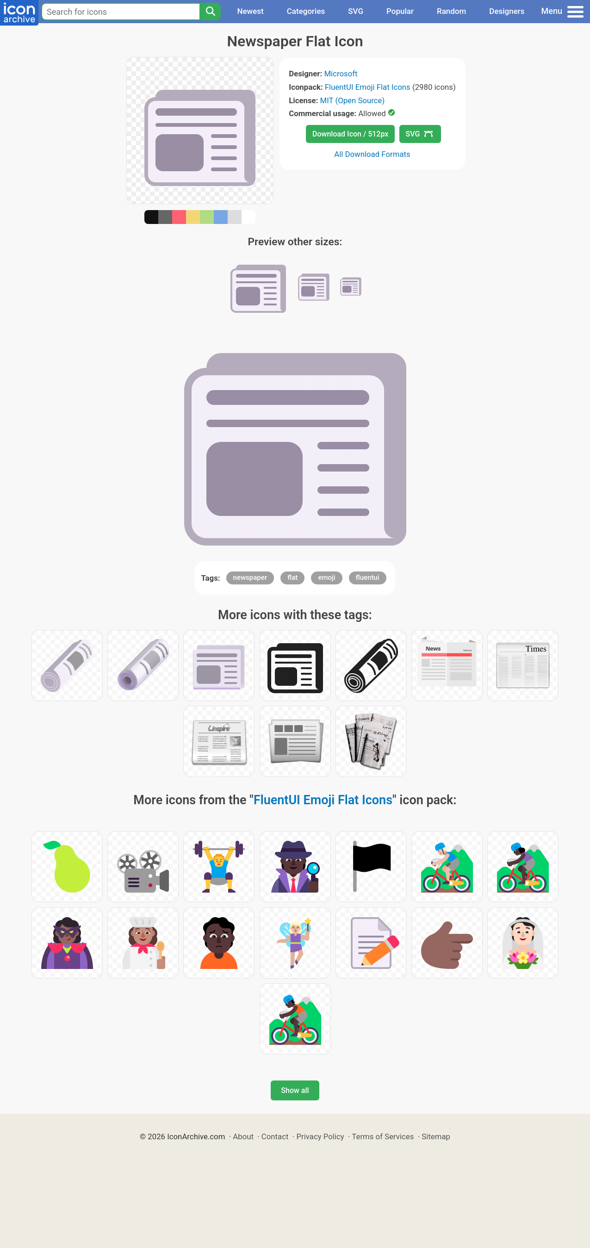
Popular (400, 11)
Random (451, 11)
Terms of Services (383, 1136)
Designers (506, 11)
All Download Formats (372, 154)
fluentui (367, 577)
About (243, 1136)
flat (292, 577)
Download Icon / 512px (350, 134)
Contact (275, 1136)
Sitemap (436, 1136)
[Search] (210, 11)
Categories (306, 11)
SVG (355, 11)
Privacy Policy (320, 1136)
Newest (250, 11)
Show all (295, 1090)
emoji (326, 577)
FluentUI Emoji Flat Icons (367, 87)
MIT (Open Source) (352, 100)
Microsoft (340, 73)
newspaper (250, 577)
